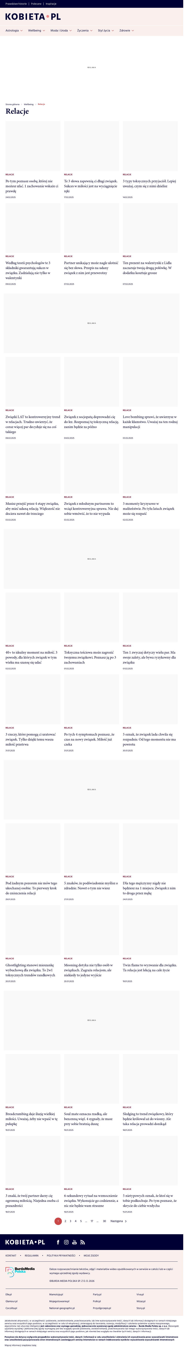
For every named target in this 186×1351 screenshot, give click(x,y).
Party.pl (97, 1294)
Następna (117, 1221)
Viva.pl (140, 1294)
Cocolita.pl (11, 1308)
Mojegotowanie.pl (59, 1301)
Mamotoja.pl (56, 1294)
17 (92, 1221)
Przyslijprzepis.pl (102, 1308)
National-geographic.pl (62, 1308)
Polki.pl (97, 1301)
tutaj (34, 1345)
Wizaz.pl (141, 1301)
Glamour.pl (11, 1301)
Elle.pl (9, 1294)
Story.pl (141, 1308)
